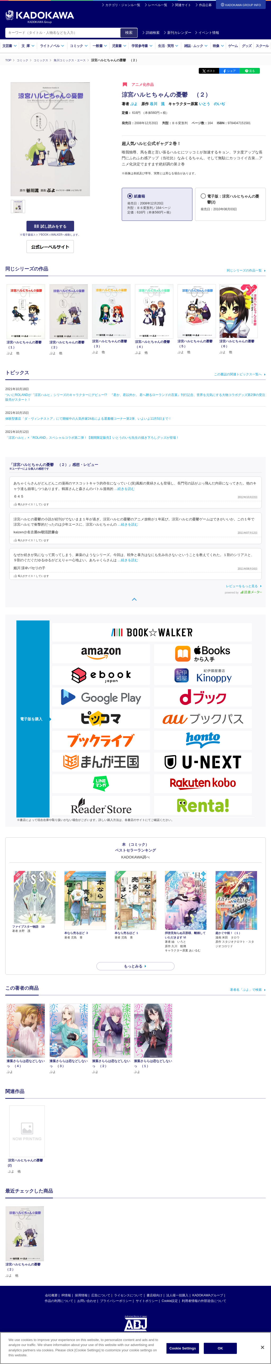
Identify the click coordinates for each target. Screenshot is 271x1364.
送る (252, 70)
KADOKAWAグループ (207, 1286)
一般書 (100, 46)
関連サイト (183, 5)
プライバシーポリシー (116, 1291)
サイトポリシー (147, 1291)
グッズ (247, 46)
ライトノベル (52, 46)
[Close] (262, 1347)
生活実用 (168, 46)
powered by (243, 592)
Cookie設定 (170, 1291)
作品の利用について (59, 1291)
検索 (129, 32)
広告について (100, 1286)
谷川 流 (157, 103)
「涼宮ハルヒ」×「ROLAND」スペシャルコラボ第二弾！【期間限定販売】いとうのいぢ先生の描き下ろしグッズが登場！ (92, 438)
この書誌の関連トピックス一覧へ (238, 374)
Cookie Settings (182, 1348)
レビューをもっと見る (242, 586)
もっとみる (133, 957)
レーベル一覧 (157, 5)
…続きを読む (124, 489)
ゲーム (233, 46)
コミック (79, 46)
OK (220, 1348)
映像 (218, 46)
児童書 (119, 46)
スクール (262, 46)
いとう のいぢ (212, 103)
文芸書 (9, 46)
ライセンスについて (128, 1286)
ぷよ (134, 103)
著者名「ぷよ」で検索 (246, 980)
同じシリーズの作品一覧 (244, 270)
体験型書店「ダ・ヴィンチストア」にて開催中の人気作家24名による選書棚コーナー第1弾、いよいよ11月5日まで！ (88, 419)
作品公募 (205, 5)
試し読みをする (50, 226)
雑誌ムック (196, 46)
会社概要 (51, 1286)
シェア (231, 70)
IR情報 (66, 1286)
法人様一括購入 (177, 1286)
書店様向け (154, 1286)
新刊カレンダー (177, 33)
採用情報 (81, 1286)
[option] (27, 1130)
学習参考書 (142, 46)
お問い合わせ (86, 1291)
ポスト (211, 70)
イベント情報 (207, 33)
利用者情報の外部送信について (204, 1291)
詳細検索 (151, 33)
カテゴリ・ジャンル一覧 (122, 5)
